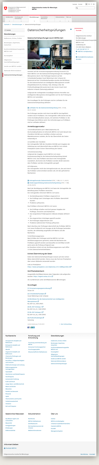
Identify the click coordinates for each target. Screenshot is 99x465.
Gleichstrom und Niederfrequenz (15, 374)
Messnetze (9, 389)
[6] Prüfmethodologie (35, 318)
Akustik (8, 349)
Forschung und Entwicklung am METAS (37, 343)
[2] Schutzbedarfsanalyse (36, 294)
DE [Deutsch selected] (86, 4)
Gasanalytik (9, 371)
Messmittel (9, 423)
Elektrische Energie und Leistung (15, 365)
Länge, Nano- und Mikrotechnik (15, 384)
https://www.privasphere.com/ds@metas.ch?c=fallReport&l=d (49, 267)
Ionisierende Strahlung (12, 379)
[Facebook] (28, 327)
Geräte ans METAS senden (12, 66)
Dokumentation (60, 17)
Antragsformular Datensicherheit (49, 180)
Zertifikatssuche (32, 423)
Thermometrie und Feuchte (13, 399)
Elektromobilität (10, 430)
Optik (7, 396)
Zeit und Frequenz (11, 406)
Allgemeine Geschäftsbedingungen (11, 61)
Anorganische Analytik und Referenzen (13, 341)
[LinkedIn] (34, 327)
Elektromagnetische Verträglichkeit (11, 368)
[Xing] (32, 327)
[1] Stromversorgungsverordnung (39, 288)
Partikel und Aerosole (12, 391)
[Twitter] (30, 327)
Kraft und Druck (10, 381)
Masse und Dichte (11, 386)
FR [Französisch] (89, 4)
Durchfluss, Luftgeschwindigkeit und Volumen (15, 361)
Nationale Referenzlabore (12, 70)
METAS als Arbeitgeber (57, 421)
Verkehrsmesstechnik (12, 401)
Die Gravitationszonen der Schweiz (35, 427)
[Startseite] (31, 9)
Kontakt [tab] (78, 30)
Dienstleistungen (34, 17)
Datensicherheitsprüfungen (59, 363)
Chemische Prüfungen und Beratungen (13, 357)
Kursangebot (8, 56)
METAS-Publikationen (34, 421)
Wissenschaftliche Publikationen (37, 352)
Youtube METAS (11, 448)
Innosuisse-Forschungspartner (37, 347)
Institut (53, 418)
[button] (77, 8)
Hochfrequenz (10, 376)
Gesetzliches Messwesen (44, 17)
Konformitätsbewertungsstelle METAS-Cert (14, 50)
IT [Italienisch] (91, 4)
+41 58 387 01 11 (83, 49)
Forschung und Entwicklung (19, 17)
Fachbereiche (9, 17)
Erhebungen (9, 428)
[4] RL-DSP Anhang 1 (35, 307)
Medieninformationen (34, 430)
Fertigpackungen (10, 425)
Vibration (8, 403)
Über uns (68, 17)
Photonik (8, 394)
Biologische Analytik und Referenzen (13, 346)
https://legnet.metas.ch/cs (42, 276)
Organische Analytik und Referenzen (13, 352)
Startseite (75, 4)
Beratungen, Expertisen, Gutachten (12, 44)
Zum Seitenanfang (66, 324)
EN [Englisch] (94, 4)
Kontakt (80, 4)
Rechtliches (31, 418)
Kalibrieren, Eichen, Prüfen (13, 38)
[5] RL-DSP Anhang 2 (35, 312)
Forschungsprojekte (34, 349)
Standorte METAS (56, 426)
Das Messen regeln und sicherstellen (12, 419)
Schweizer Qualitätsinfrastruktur (60, 423)
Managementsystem (57, 431)
